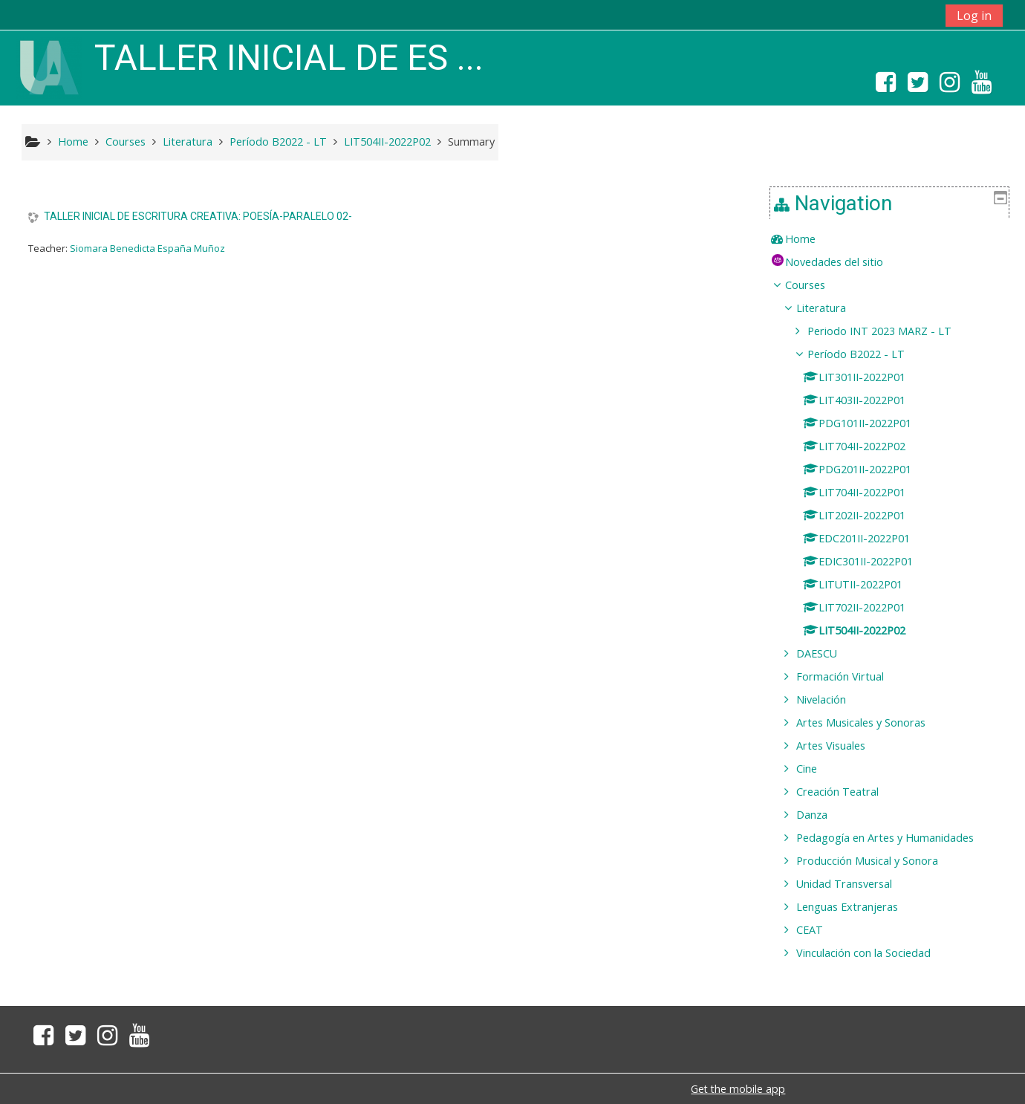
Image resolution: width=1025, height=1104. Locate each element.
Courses (816, 285)
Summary (471, 141)
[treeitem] (895, 239)
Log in (974, 15)
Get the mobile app (738, 1089)
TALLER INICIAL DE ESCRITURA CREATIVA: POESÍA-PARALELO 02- (198, 216)
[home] (49, 66)
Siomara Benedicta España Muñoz (147, 248)
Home (811, 239)
